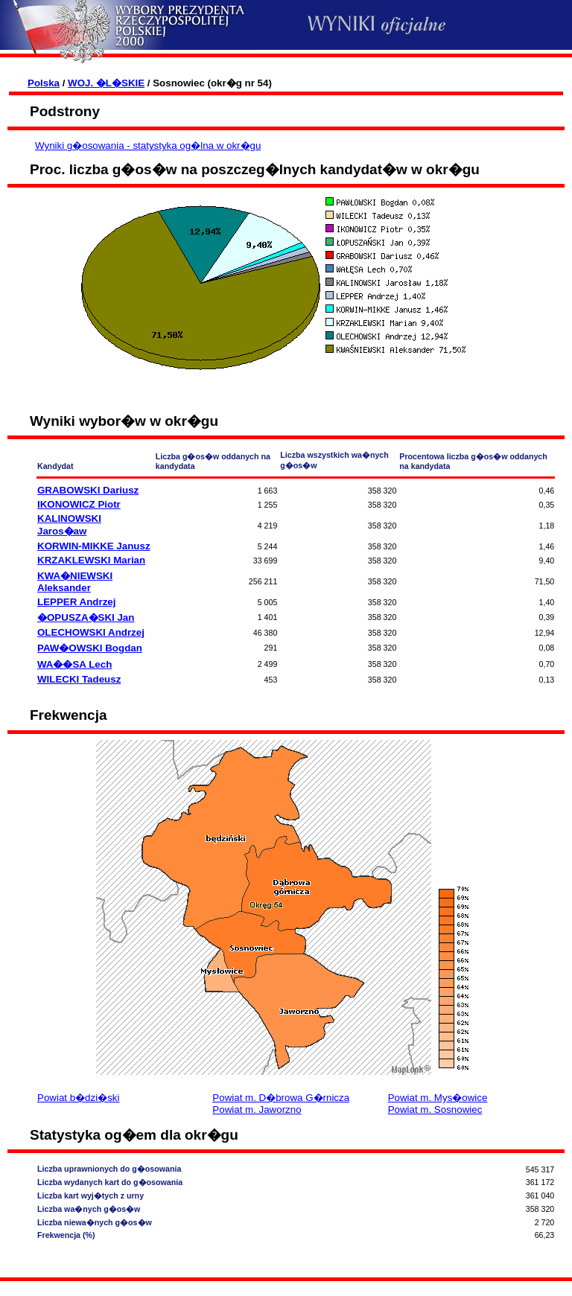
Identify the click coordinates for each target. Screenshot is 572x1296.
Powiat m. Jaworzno (256, 1109)
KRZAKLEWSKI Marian (91, 560)
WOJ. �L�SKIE (106, 83)
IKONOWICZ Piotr (79, 504)
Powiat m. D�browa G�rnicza (280, 1097)
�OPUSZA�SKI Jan (85, 617)
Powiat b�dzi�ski (78, 1097)
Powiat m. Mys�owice (438, 1097)
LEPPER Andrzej (76, 601)
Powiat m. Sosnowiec (435, 1109)
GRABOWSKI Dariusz (88, 490)
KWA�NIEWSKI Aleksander (74, 581)
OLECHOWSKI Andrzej (90, 632)
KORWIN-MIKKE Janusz (93, 546)
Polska (44, 83)
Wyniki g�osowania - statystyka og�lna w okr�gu (148, 145)
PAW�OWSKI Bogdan (89, 648)
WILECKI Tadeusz (79, 679)
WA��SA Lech (74, 664)
